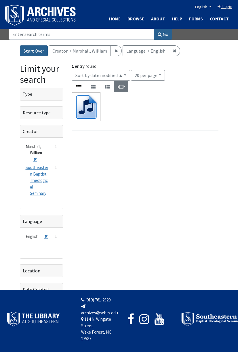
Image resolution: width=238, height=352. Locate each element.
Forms (196, 19)
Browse (135, 19)
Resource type (37, 113)
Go (163, 34)
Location (31, 271)
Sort (99, 75)
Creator (30, 131)
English (201, 6)
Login (225, 6)
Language (32, 221)
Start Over (34, 51)
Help (177, 19)
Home (115, 19)
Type (27, 94)
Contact (219, 19)
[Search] (81, 34)
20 (146, 75)
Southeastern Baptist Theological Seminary (37, 180)
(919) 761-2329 (96, 300)
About (158, 19)
